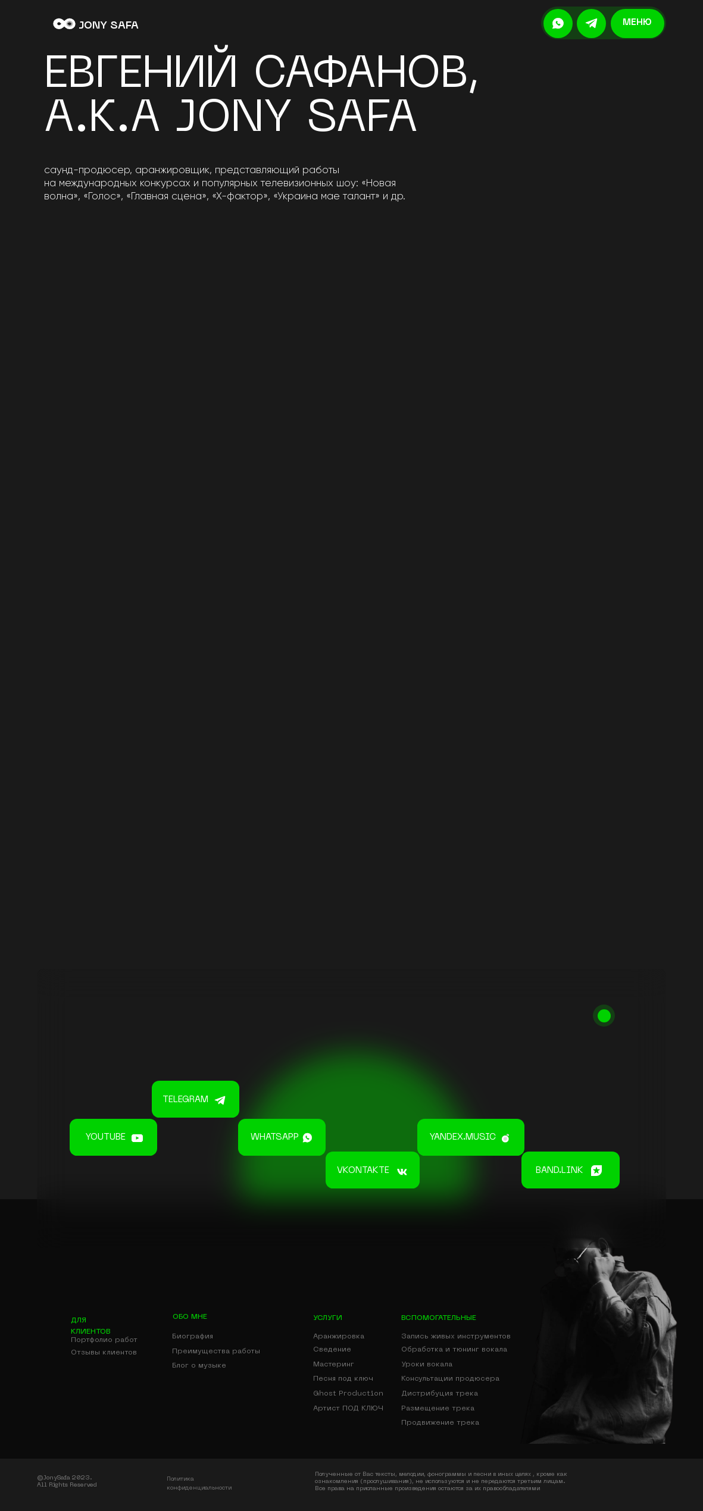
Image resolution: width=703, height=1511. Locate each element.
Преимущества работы (216, 1351)
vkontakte (363, 1170)
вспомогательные (438, 1318)
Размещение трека (437, 1408)
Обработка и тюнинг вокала (454, 1349)
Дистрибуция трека (439, 1393)
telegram (185, 1100)
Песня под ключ (343, 1378)
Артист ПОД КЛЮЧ (348, 1408)
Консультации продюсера (450, 1378)
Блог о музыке (199, 1365)
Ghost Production (348, 1393)
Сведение (332, 1349)
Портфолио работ (104, 1340)
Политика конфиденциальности (199, 1483)
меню (637, 22)
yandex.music (463, 1137)
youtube (106, 1137)
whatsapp (275, 1137)
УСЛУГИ (327, 1318)
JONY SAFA (109, 26)
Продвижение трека (440, 1422)
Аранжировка (338, 1336)
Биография (192, 1336)
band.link (559, 1170)
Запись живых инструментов (456, 1336)
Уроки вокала (426, 1364)
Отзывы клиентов (104, 1352)
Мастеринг (333, 1364)
